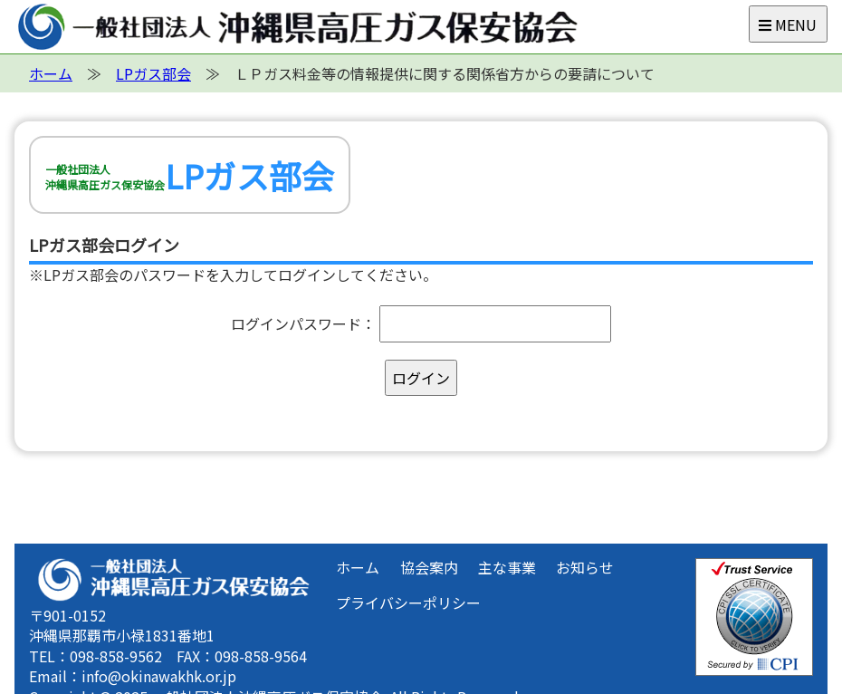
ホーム (357, 568)
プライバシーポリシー (408, 602)
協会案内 (429, 568)
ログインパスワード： (303, 323)
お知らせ (585, 568)
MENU (788, 24)
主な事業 (507, 568)
